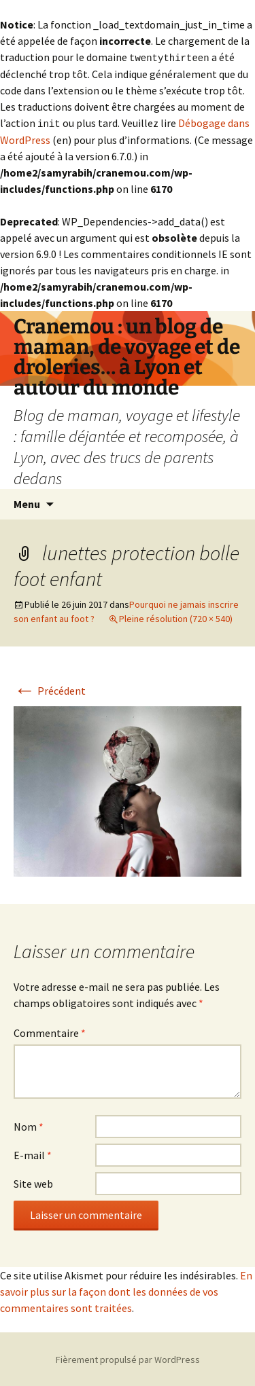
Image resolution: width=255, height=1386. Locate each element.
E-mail (33, 1154)
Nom (29, 1125)
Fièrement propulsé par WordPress (128, 1358)
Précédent (50, 689)
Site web (33, 1182)
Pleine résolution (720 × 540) (176, 617)
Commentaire (50, 1031)
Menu (27, 502)
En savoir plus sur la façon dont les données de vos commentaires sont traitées (126, 1290)
